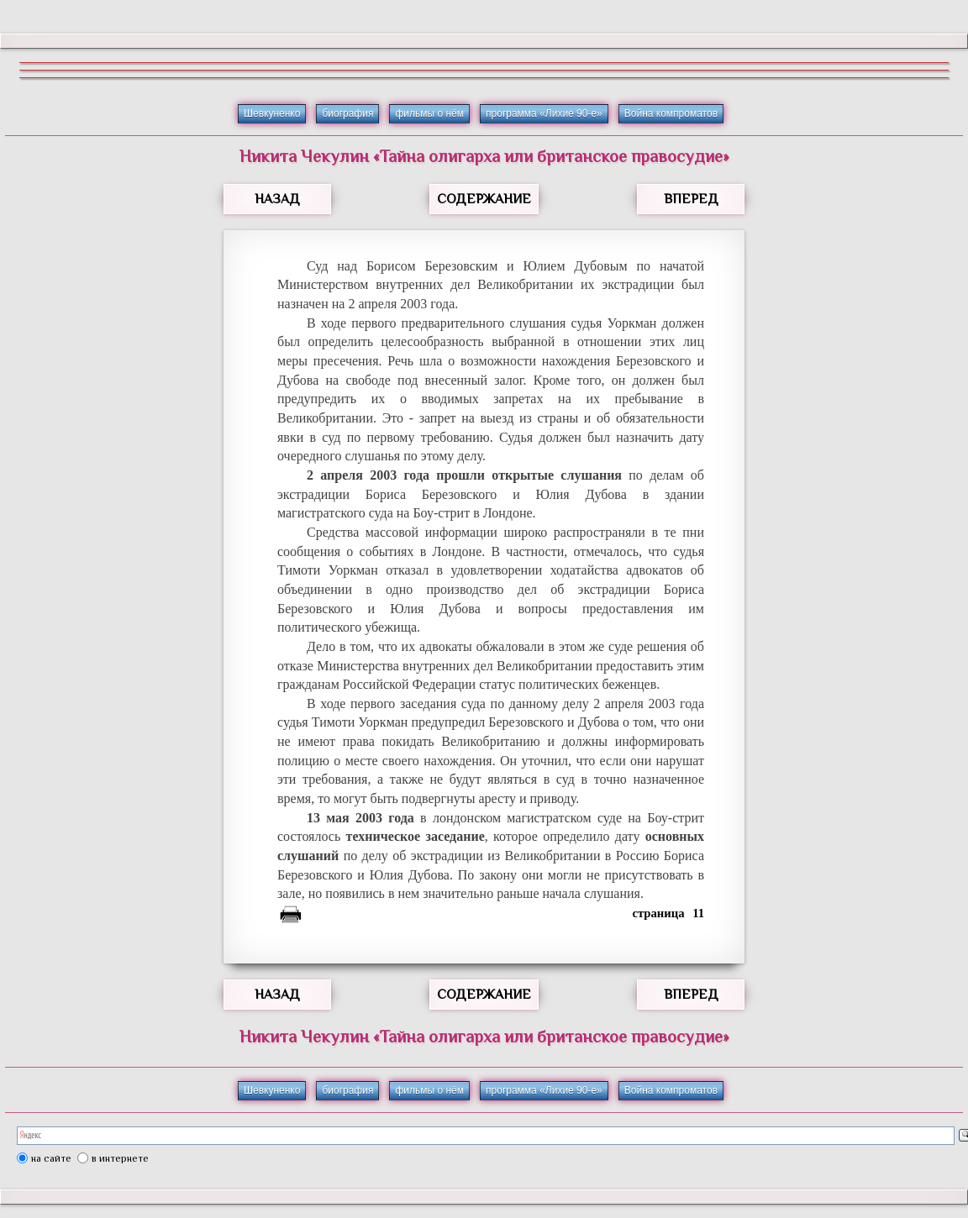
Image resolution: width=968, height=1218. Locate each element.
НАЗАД (277, 199)
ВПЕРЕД (691, 199)
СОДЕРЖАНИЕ (484, 199)
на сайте (51, 1158)
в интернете (120, 1158)
